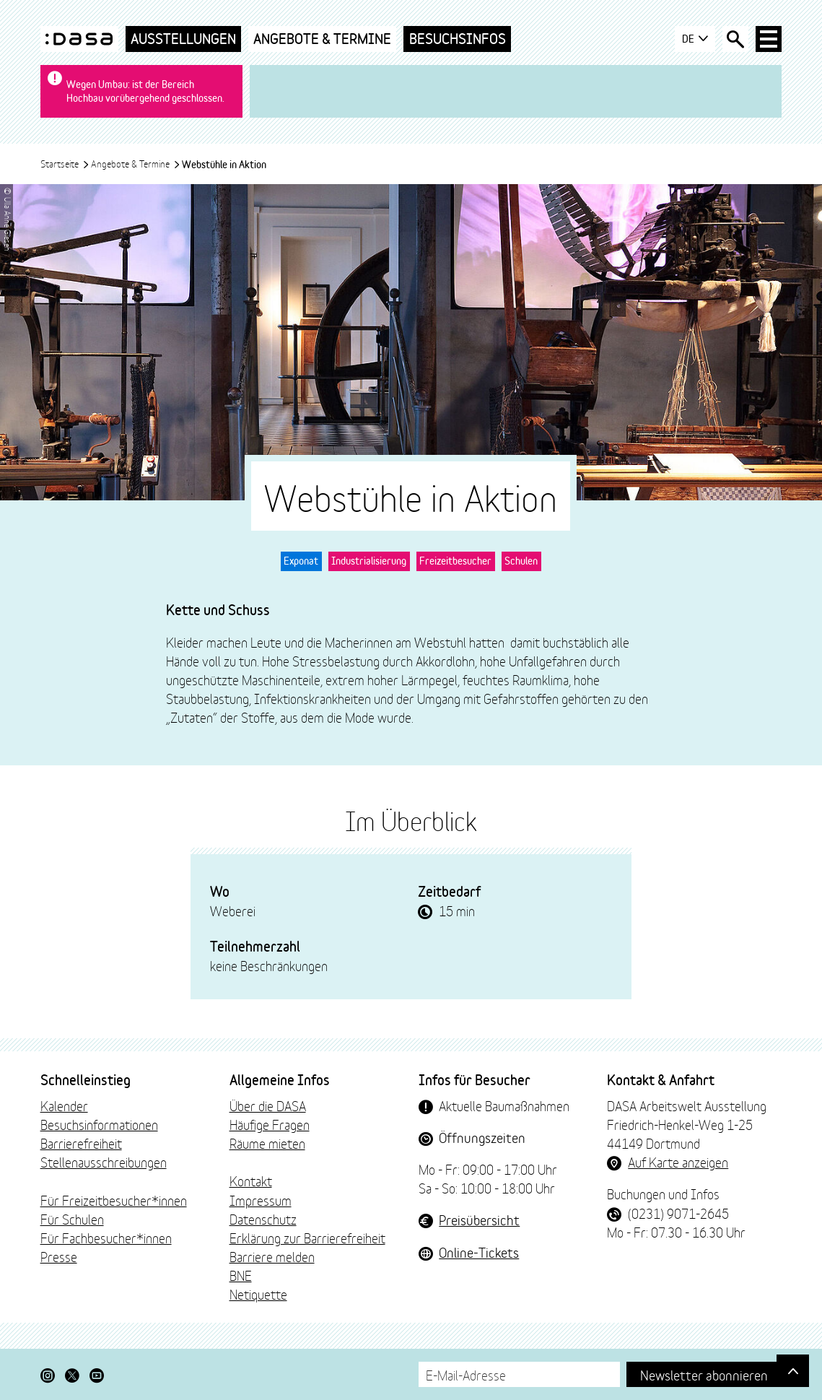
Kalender (64, 1105)
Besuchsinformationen (99, 1124)
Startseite (64, 163)
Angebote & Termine (322, 38)
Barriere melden (272, 1256)
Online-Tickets (479, 1252)
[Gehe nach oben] (793, 1371)
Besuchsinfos (457, 38)
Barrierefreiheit (81, 1143)
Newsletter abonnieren (704, 1374)
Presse (58, 1256)
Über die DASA (267, 1105)
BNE (240, 1275)
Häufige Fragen (269, 1124)
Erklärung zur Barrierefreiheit (307, 1237)
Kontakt (250, 1180)
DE (695, 39)
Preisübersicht (479, 1219)
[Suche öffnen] (735, 39)
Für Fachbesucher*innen (106, 1237)
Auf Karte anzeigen (678, 1161)
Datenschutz (263, 1218)
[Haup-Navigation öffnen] (769, 39)
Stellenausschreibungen (103, 1161)
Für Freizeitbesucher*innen (113, 1200)
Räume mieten (267, 1143)
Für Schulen (72, 1218)
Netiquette (258, 1293)
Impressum (260, 1200)
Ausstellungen (183, 38)
